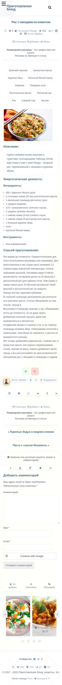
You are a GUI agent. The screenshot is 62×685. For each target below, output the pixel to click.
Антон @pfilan (35, 33)
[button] (29, 556)
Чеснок (45, 100)
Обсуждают (49, 586)
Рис (14, 100)
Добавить (33, 41)
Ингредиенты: (12, 185)
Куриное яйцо (15, 78)
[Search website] (49, 7)
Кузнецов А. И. (43, 678)
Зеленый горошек (18, 70)
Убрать (45, 41)
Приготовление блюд (19, 7)
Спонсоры (19, 41)
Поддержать (48, 380)
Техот (30, 678)
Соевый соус (29, 100)
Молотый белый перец (40, 78)
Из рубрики (12, 586)
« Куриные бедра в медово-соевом (31, 431)
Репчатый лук (44, 93)
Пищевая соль (38, 85)
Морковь (19, 85)
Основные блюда (27, 31)
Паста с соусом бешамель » (31, 445)
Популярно (30, 586)
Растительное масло (20, 93)
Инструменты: (12, 237)
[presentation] (4, 614)
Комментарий (10, 492)
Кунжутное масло (42, 70)
